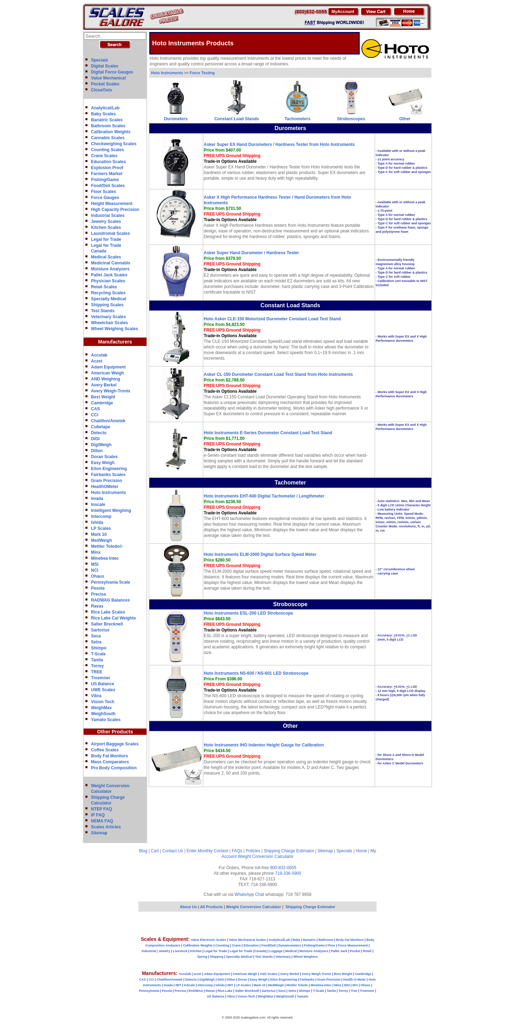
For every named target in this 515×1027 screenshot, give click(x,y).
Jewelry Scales (106, 221)
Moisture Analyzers (110, 269)
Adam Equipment (108, 367)
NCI (94, 570)
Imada (97, 498)
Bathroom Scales (108, 125)
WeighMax (101, 707)
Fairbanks (307, 979)
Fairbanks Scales (108, 474)
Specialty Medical (108, 298)
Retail (367, 951)
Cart (155, 850)
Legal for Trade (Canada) (248, 951)
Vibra (96, 695)
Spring (202, 956)
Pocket (355, 951)
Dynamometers (290, 945)
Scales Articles (106, 826)
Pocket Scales (105, 84)
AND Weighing (105, 379)
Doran (242, 979)
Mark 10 (99, 534)
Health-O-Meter (354, 979)
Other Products (115, 731)
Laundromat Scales (110, 233)
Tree (354, 991)
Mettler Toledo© (107, 546)
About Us (188, 907)
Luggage (276, 951)
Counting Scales (107, 149)
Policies (253, 850)
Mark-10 (260, 985)
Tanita (97, 659)
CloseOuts (101, 90)
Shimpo (98, 648)
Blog (143, 850)
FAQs (237, 850)
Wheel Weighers (305, 956)
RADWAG (196, 991)
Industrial (149, 951)
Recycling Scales (108, 292)
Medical (291, 951)
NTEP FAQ (101, 809)
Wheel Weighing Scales (114, 328)
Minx (95, 552)
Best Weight (103, 396)
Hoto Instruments (108, 492)
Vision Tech (102, 701)
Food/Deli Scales (108, 185)
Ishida (97, 522)
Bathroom (325, 940)
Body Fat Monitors (109, 755)
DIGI (95, 438)
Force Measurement (353, 945)
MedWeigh (101, 540)
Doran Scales (104, 456)
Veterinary (283, 956)
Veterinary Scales (108, 316)
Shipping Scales (107, 304)
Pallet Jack (339, 951)
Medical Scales (106, 257)
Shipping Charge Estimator (288, 850)
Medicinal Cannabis (110, 263)
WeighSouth (103, 713)
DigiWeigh (101, 444)
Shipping (217, 956)
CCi (94, 414)
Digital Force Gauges (112, 72)
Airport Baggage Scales (114, 744)
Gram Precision (106, 480)
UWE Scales (103, 689)
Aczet (96, 361)
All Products (212, 907)
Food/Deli (268, 945)
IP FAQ (98, 815)
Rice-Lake (225, 991)
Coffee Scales (105, 749)
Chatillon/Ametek (108, 420)
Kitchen (196, 951)
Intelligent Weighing (111, 510)
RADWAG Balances (110, 600)
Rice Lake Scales (108, 612)
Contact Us (172, 850)
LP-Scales (243, 985)
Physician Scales (108, 280)
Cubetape (100, 426)
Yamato (302, 996)
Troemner (100, 677)
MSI (94, 564)
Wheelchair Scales (109, 322)
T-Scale (98, 653)
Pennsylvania (149, 991)
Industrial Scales (107, 215)
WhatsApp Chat (249, 894)
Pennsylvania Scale (110, 582)
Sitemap (99, 832)
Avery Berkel (104, 385)
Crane (236, 945)
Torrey (97, 665)
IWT (178, 985)
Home (361, 850)
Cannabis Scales (107, 137)
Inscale (98, 504)
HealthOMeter (104, 486)
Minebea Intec (105, 558)
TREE (96, 671)
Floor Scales (103, 191)
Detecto (98, 432)
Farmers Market (106, 173)
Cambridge (102, 402)
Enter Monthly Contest (207, 850)
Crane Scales (104, 155)
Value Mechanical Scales (247, 940)
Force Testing (202, 73)
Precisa (98, 594)
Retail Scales (104, 286)
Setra (96, 642)
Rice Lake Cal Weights (113, 618)
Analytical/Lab (105, 107)
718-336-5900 (288, 873)
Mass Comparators (110, 761)
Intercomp (101, 516)
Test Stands (103, 310)
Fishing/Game (105, 179)
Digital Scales (104, 66)
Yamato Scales (105, 719)
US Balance (102, 683)
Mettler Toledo (297, 985)
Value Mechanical (108, 78)
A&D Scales (269, 974)
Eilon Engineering (109, 468)
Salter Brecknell (107, 624)
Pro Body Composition (114, 767)
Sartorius (100, 630)
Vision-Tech (246, 996)
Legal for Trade (106, 239)
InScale (189, 985)
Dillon (97, 450)
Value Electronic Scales (208, 940)
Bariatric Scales (107, 119)
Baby (296, 940)
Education (251, 945)
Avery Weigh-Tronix (110, 391)
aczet (198, 974)
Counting (222, 945)
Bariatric (309, 940)
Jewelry (164, 951)
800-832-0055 (283, 867)
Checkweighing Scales (113, 143)
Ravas (97, 606)
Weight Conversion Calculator (266, 856)
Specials (99, 60)
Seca (96, 636)
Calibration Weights (110, 131)
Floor (331, 945)
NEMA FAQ (102, 821)
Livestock (180, 951)
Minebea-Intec (321, 985)
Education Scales (108, 161)
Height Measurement (111, 203)
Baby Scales (103, 113)
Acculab (99, 355)
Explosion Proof (107, 167)
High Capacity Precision (115, 209)
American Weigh (107, 373)
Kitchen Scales (106, 227)
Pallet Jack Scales (109, 274)
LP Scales (101, 528)
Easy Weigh (103, 462)
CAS (95, 408)
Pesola (98, 588)
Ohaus (97, 576)
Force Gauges (105, 197)
